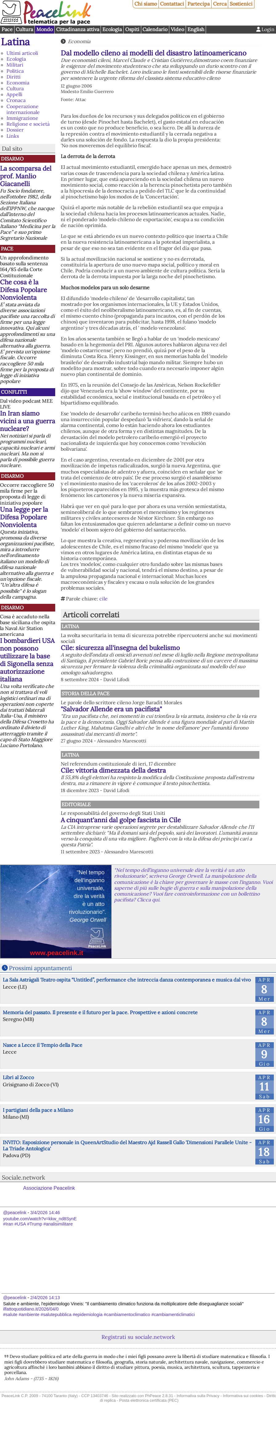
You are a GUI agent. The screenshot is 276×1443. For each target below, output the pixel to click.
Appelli (14, 94)
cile (103, 598)
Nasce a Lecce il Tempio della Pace (42, 1068)
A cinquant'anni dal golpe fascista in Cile (185, 837)
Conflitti (14, 392)
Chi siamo (145, 4)
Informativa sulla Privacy (198, 1419)
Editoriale (139, 822)
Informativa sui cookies (243, 1419)
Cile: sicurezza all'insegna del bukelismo (184, 648)
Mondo (44, 29)
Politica (15, 71)
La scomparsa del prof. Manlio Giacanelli (25, 176)
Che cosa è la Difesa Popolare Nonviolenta (23, 290)
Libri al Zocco (18, 1101)
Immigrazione (22, 118)
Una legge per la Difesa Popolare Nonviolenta (24, 517)
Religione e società (28, 124)
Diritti (13, 77)
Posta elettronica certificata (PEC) (149, 1424)
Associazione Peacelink (49, 1211)
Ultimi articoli (22, 53)
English (195, 29)
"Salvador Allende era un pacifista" (175, 715)
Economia (17, 82)
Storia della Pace (149, 699)
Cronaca (16, 100)
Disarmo (12, 159)
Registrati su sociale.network (138, 1360)
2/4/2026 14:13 (45, 1321)
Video (177, 29)
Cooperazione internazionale (23, 109)
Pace (7, 29)
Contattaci (172, 4)
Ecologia (112, 29)
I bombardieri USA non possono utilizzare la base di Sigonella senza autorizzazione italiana (27, 659)
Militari (14, 65)
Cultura (24, 29)
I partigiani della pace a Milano (38, 1134)
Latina (15, 41)
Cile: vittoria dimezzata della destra (177, 782)
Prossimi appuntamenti (40, 991)
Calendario (154, 29)
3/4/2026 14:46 (45, 1236)
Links (12, 136)
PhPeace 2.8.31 (159, 1419)
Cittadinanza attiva (77, 29)
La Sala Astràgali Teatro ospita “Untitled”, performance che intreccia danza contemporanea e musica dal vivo (127, 1003)
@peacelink (14, 1236)
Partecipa (198, 4)
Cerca (220, 4)
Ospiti (132, 29)
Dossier (15, 130)
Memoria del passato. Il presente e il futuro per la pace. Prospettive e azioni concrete (100, 1036)
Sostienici (241, 4)
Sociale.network (23, 1201)
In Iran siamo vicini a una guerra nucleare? (27, 421)
